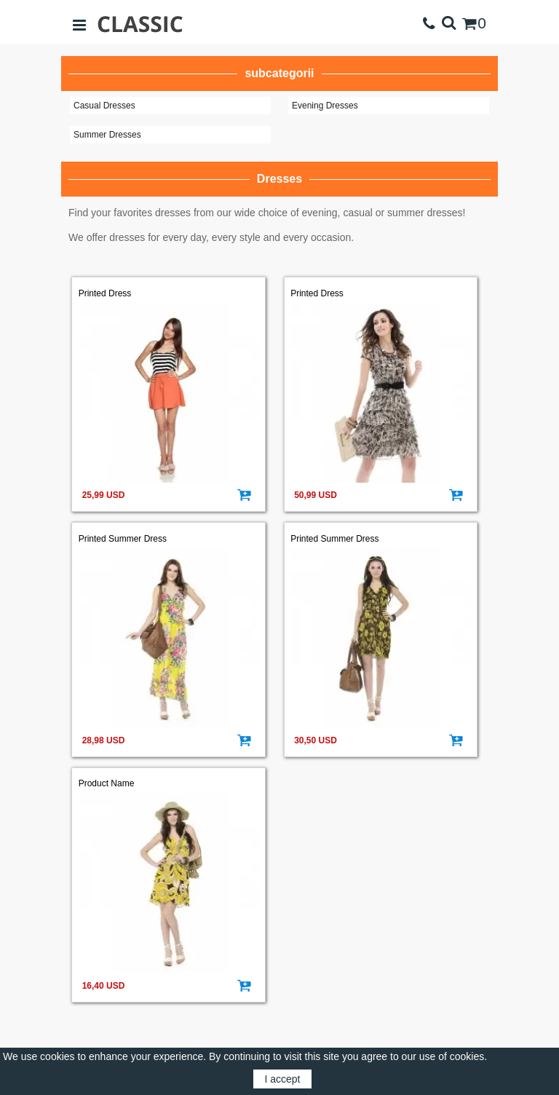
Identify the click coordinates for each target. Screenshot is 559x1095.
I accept (282, 1079)
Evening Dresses (325, 105)
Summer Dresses (107, 135)
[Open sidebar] (79, 23)
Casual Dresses (104, 105)
